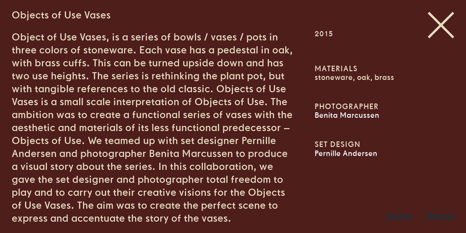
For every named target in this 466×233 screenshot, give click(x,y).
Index (399, 216)
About (440, 216)
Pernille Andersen (346, 153)
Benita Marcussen (347, 115)
